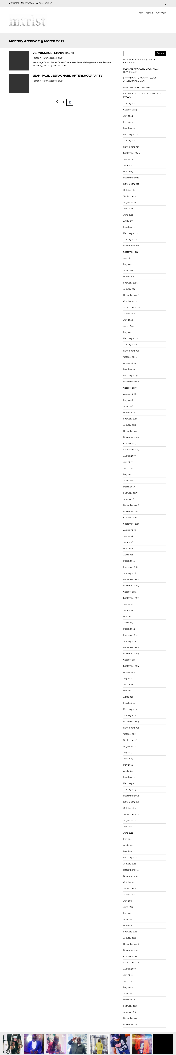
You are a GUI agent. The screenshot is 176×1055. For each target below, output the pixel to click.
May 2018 (128, 400)
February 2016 (130, 567)
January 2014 (129, 715)
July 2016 (128, 536)
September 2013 (131, 740)
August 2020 (129, 313)
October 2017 (130, 443)
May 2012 (128, 839)
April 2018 (128, 406)
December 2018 (131, 381)
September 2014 (131, 666)
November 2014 (131, 653)
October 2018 (130, 388)
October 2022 (130, 190)
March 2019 (129, 369)
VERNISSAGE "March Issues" (54, 53)
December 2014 (131, 647)
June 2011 (128, 907)
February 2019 (130, 375)
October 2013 (130, 734)
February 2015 (130, 635)
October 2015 (130, 592)
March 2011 (128, 925)
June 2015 (128, 610)
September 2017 (131, 449)
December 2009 (131, 1018)
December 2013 (131, 721)
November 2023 (131, 147)
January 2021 (129, 289)
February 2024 (130, 134)
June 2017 (128, 468)
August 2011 (129, 894)
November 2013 (131, 728)
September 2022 (131, 196)
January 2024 (130, 140)
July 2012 (128, 826)
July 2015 (128, 604)
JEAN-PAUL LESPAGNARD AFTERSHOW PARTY (67, 76)
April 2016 (128, 554)
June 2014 (128, 684)
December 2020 (131, 295)
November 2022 (131, 184)
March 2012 (129, 851)
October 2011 (129, 882)
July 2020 (128, 320)
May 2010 (128, 987)
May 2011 (127, 913)
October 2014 (130, 660)
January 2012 (129, 863)
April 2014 (128, 697)
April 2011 (128, 919)
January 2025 (130, 103)
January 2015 (129, 641)
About (149, 13)
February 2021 (130, 283)
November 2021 (131, 245)
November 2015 (131, 585)
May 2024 (128, 122)
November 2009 (131, 1024)
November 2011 (131, 876)
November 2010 (131, 950)
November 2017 (131, 437)
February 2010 (130, 1006)
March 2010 (129, 999)
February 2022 (130, 233)
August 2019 (129, 363)
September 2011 (131, 888)
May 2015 (128, 616)
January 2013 (129, 789)
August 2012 (129, 820)
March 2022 (129, 227)
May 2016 (128, 548)
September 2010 (131, 962)
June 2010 (128, 981)
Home (140, 13)
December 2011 (131, 870)
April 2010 (128, 993)
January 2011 (129, 938)
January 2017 (129, 499)
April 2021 (128, 270)
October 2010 (130, 956)
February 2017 (130, 493)
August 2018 (129, 394)
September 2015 (131, 598)
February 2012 (130, 857)
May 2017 (128, 474)
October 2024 (130, 109)
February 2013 (130, 783)
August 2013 (129, 746)
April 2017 (128, 480)
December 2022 (131, 177)
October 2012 (130, 808)
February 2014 (130, 709)
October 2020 (130, 301)
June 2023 (128, 165)
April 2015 (128, 622)
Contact (161, 13)
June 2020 (128, 326)
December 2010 (131, 944)
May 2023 (128, 171)
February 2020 (130, 338)
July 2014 (128, 678)
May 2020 (128, 332)
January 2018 (130, 425)
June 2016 (128, 542)
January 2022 (130, 239)
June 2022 (128, 215)
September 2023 (131, 153)
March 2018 (129, 412)
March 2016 (129, 561)
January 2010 (130, 1012)
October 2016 (130, 517)
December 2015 (131, 579)
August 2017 (129, 456)
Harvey (59, 58)
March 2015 (129, 629)
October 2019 (130, 357)
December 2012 (131, 796)
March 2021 (129, 276)
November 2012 (131, 802)
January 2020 (130, 344)
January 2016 (130, 573)
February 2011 (130, 931)
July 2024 (128, 116)
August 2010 (129, 969)
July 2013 (128, 752)
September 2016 (131, 524)
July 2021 (128, 258)
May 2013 (128, 765)
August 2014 (129, 672)
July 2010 (128, 975)
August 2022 (129, 202)
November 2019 (131, 351)
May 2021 (128, 264)
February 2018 (130, 419)
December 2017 (131, 431)
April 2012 (128, 845)
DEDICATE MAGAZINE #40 (136, 87)
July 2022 (128, 208)
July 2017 (128, 462)
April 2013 (128, 771)
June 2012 (128, 833)
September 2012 (131, 814)
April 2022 (128, 221)
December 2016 (131, 505)
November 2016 (131, 511)
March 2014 (129, 703)
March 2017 (129, 486)
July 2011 (127, 901)
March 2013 (129, 777)
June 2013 (128, 758)
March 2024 (129, 128)
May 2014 (128, 690)
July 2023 (128, 159)
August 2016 (129, 530)
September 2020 (131, 307)
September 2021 (131, 252)
